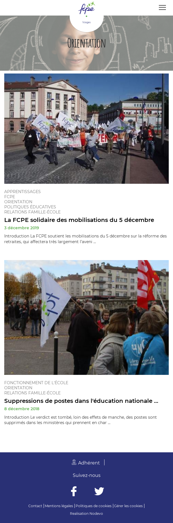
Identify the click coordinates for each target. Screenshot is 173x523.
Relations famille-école (32, 212)
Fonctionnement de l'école (36, 382)
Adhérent (89, 463)
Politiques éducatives (30, 206)
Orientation (18, 201)
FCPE (9, 196)
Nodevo (96, 513)
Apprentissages (22, 191)
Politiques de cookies (94, 506)
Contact (35, 506)
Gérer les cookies (128, 506)
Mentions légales (59, 506)
